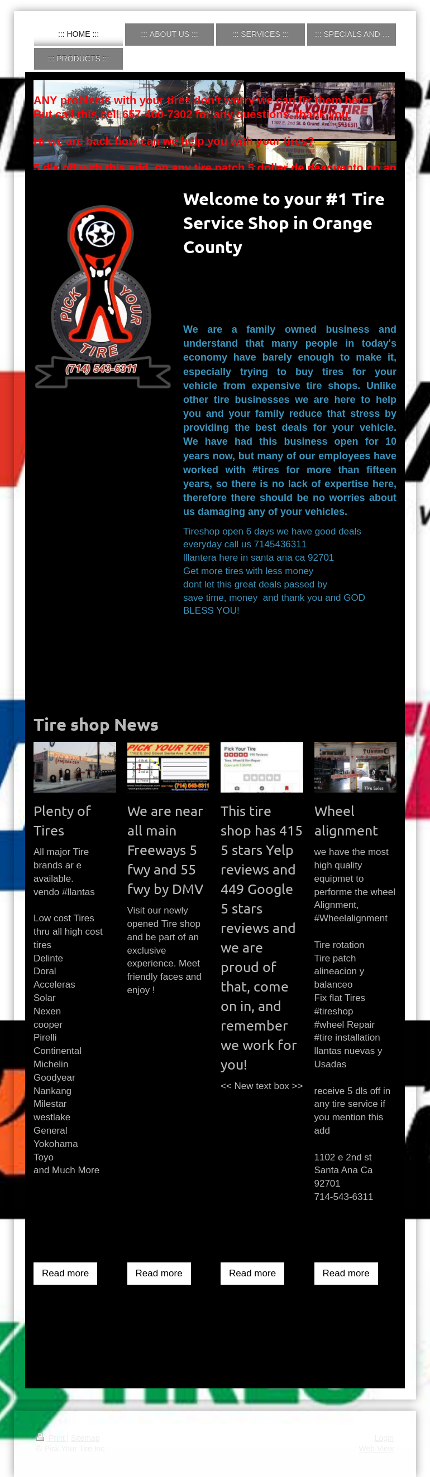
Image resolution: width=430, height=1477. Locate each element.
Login (384, 1438)
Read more (65, 1273)
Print (51, 1438)
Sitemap (85, 1438)
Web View (376, 1448)
